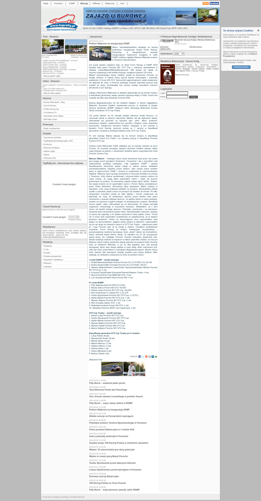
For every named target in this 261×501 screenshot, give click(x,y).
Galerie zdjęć (49, 151)
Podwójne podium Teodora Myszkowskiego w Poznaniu (117, 423)
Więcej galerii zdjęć (52, 76)
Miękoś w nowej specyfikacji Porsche (108, 456)
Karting (107, 28)
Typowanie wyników (52, 137)
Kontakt (47, 253)
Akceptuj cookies (241, 67)
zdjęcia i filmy (184, 71)
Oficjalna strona (195, 47)
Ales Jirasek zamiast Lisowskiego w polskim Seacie (116, 396)
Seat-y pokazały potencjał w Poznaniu (108, 436)
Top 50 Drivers (50, 106)
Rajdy (45, 3)
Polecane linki (50, 158)
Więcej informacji (182, 75)
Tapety (46, 155)
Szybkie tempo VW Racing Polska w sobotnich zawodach (118, 443)
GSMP (72, 3)
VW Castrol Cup (163, 28)
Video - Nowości (51, 81)
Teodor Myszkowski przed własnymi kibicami (112, 463)
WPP (174, 28)
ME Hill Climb (148, 28)
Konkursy (48, 144)
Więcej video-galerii (52, 93)
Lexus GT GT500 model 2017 (53, 88)
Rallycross (110, 3)
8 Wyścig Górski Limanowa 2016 (55, 90)
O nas (46, 249)
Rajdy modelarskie (52, 128)
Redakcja (48, 246)
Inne (122, 3)
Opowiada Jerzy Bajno (53, 116)
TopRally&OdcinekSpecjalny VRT (58, 141)
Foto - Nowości (51, 36)
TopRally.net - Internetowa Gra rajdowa (63, 163)
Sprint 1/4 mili (89, 28)
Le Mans (124, 28)
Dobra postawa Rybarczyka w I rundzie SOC (112, 429)
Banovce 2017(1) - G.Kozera (53, 73)
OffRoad (96, 3)
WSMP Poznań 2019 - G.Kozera (54, 64)
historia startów (198, 69)
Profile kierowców (51, 109)
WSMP (115, 28)
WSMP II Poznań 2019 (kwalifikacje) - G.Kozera (60, 60)
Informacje (164, 47)
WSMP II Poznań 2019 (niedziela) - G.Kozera (79, 56)
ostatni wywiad (212, 69)
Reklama (47, 263)
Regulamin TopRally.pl (53, 260)
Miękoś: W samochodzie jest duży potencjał (111, 449)
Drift (180, 28)
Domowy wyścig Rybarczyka (104, 476)
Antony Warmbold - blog (54, 102)
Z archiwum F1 (50, 112)
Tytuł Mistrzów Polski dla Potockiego (108, 390)
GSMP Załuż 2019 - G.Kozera (54, 62)
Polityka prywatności (53, 256)
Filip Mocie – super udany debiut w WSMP (110, 403)
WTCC (138, 28)
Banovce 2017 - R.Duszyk (52, 71)
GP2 (131, 28)
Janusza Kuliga (73, 216)
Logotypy (48, 266)
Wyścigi (84, 3)
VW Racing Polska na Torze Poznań (107, 483)
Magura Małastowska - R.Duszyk (55, 68)
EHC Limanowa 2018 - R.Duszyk (55, 66)
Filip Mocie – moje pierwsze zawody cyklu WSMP (114, 490)
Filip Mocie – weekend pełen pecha (107, 383)
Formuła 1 (58, 3)
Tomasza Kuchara (74, 220)
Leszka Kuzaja (73, 218)
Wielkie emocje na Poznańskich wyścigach (111, 416)
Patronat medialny (52, 148)
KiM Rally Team (50, 119)
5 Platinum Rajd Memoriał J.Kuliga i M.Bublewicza (186, 36)
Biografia (186, 69)
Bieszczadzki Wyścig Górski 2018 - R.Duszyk (59, 70)
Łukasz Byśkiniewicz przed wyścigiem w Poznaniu (115, 469)
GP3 (185, 28)
